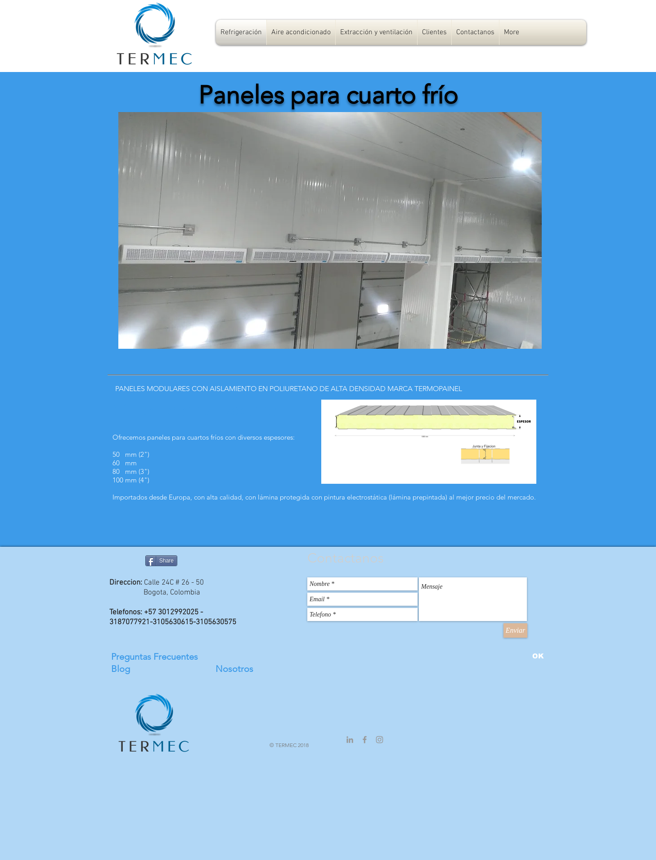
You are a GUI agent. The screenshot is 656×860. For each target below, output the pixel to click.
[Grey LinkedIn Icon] (350, 739)
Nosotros (234, 668)
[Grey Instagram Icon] (379, 739)
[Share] (161, 560)
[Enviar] (515, 630)
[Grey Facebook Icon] (364, 739)
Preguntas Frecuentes (154, 656)
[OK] (538, 656)
